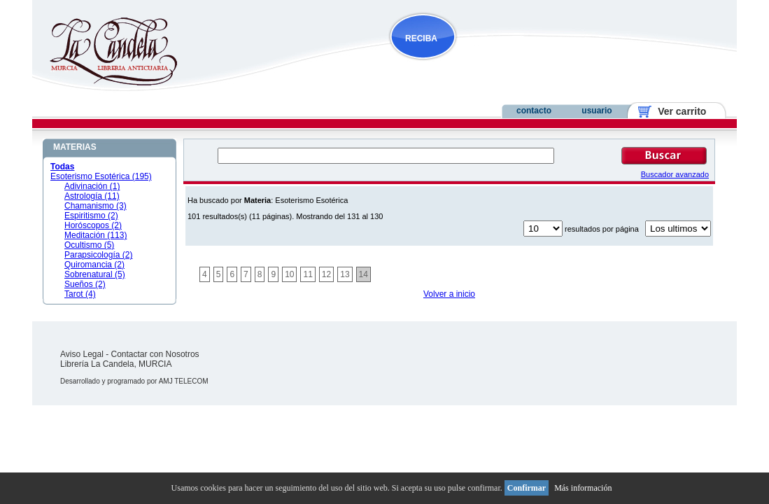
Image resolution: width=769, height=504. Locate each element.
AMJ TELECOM (184, 381)
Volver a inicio (449, 294)
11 (307, 274)
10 (289, 274)
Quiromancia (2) (94, 265)
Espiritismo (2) (91, 215)
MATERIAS (75, 147)
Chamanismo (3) (95, 206)
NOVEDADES (494, 65)
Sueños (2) (85, 284)
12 (326, 274)
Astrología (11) (92, 196)
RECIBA (421, 38)
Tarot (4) (80, 294)
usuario (596, 110)
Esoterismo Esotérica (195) (101, 176)
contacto (533, 110)
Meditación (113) (95, 235)
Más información (583, 488)
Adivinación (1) (92, 186)
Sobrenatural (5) (94, 274)
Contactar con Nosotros (155, 354)
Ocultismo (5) (89, 245)
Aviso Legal (82, 354)
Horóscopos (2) (93, 225)
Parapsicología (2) (98, 255)
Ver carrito (677, 111)
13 (344, 274)
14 (363, 274)
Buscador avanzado (675, 174)
